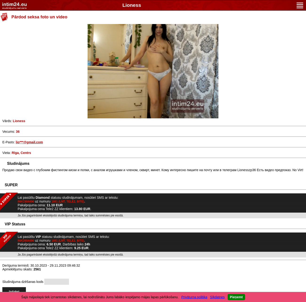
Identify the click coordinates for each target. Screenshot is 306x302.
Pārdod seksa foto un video (40, 17)
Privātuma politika (194, 297)
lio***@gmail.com (29, 142)
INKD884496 (26, 240)
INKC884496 (26, 201)
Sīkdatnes (217, 297)
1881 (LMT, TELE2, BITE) (67, 201)
